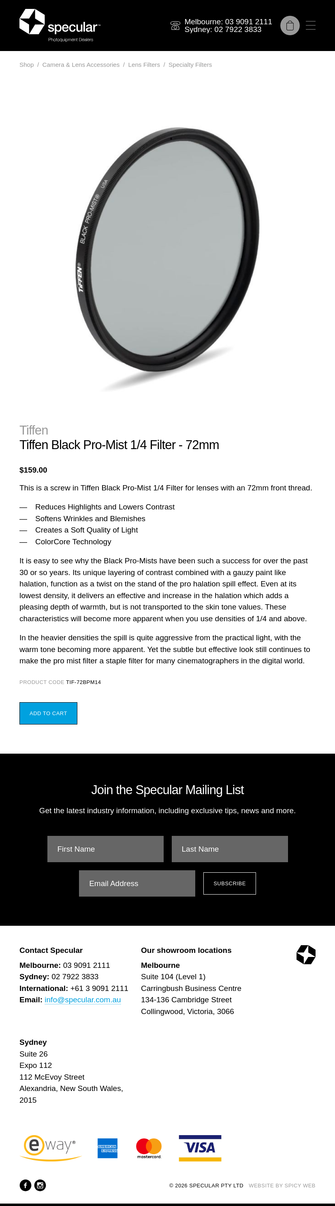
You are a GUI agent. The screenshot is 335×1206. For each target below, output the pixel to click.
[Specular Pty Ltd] (59, 25)
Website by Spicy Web (282, 1186)
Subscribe (229, 883)
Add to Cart (48, 713)
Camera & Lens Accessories (81, 64)
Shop (26, 64)
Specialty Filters (190, 64)
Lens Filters (144, 64)
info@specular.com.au (83, 999)
